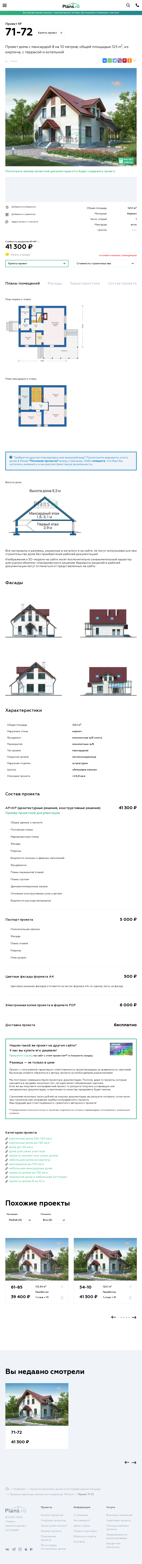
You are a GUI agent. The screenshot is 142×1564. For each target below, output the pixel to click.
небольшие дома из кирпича (29, 1160)
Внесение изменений (119, 1515)
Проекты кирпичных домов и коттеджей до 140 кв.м (42, 1494)
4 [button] (126, 1317)
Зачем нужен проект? (54, 1526)
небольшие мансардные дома (30, 1168)
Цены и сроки (82, 1526)
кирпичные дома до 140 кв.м (29, 1143)
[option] (37, 1274)
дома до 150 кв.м (21, 1147)
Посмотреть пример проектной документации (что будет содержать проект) (60, 171)
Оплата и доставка (85, 1531)
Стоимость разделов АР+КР (22, 242)
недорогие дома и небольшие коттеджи (38, 1177)
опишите (98, 461)
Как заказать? (82, 1520)
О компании (81, 1515)
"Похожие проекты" (43, 461)
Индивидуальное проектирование (116, 1536)
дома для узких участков (27, 1151)
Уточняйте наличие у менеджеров (118, 256)
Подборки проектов (53, 1520)
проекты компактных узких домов (33, 1155)
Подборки (19, 1489)
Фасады (54, 283)
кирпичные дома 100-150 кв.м (30, 1138)
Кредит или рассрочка (113, 1545)
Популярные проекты (48, 1538)
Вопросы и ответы (85, 1536)
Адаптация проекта (118, 1520)
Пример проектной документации (32, 813)
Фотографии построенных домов (53, 1547)
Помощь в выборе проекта (117, 1528)
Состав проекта (122, 283)
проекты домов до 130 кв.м (28, 1172)
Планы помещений (22, 283)
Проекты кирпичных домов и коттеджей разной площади (65, 1489)
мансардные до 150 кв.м (26, 1164)
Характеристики (85, 283)
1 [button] (118, 1317)
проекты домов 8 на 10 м (26, 1181)
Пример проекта (51, 1531)
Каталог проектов (52, 1515)
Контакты (79, 1542)
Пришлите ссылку (21, 1055)
